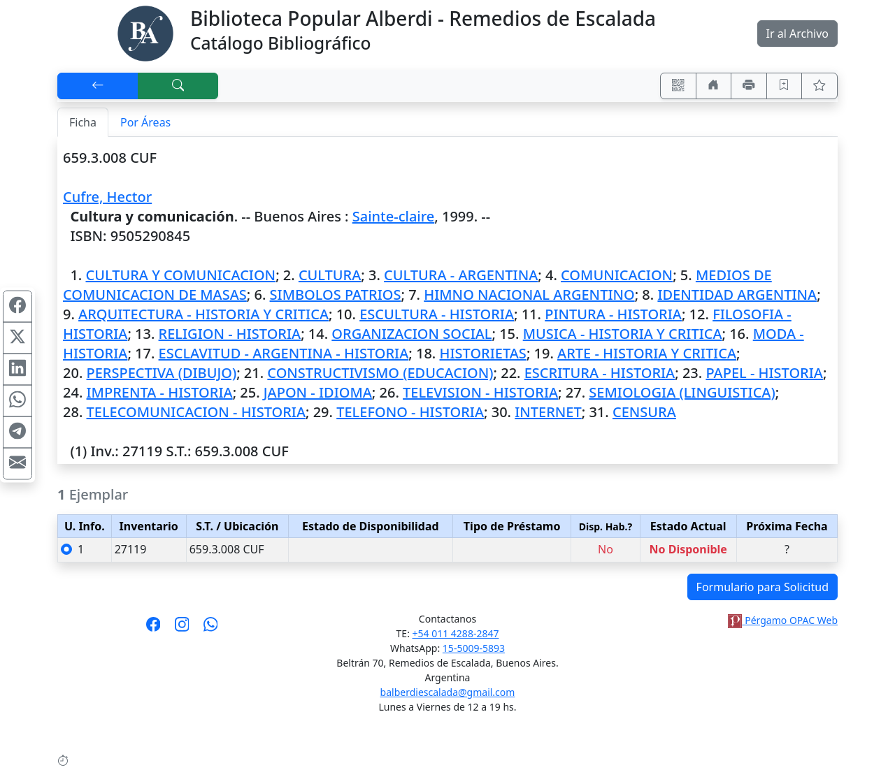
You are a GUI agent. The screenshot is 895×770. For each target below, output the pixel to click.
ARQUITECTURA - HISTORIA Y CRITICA (203, 314)
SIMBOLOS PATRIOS (335, 294)
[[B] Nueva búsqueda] (178, 86)
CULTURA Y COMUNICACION (180, 275)
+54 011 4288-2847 (456, 633)
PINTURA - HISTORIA (613, 314)
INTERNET (548, 411)
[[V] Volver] (97, 86)
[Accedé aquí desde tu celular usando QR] (678, 86)
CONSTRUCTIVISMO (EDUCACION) (380, 372)
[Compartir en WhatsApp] (17, 401)
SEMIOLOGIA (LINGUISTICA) (682, 392)
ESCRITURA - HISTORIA (599, 372)
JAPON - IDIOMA (318, 392)
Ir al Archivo (797, 33)
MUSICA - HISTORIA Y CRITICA (622, 333)
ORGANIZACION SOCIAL (411, 333)
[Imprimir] (749, 86)
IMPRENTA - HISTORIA (160, 392)
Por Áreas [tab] (145, 122)
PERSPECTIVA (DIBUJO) (162, 372)
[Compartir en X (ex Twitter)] (17, 338)
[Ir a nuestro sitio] (714, 86)
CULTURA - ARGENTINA (461, 275)
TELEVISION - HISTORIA (480, 392)
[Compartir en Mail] (17, 464)
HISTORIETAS (483, 353)
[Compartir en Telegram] (17, 432)
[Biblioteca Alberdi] (145, 32)
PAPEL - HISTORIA (764, 372)
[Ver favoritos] (819, 86)
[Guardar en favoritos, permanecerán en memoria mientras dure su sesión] (784, 86)
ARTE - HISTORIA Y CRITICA (646, 353)
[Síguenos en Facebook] (153, 629)
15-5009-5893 (474, 648)
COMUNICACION (617, 275)
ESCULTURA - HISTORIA (436, 314)
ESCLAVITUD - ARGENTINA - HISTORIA (284, 353)
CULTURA (330, 275)
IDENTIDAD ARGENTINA (737, 294)
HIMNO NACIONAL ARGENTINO (529, 294)
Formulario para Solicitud (762, 587)
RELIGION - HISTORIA (230, 333)
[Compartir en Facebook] (17, 307)
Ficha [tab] (82, 122)
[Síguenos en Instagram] (182, 629)
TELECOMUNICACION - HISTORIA (196, 411)
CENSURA (644, 411)
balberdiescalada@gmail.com (447, 692)
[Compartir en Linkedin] (17, 370)
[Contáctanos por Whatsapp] (211, 629)
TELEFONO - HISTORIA (410, 411)
